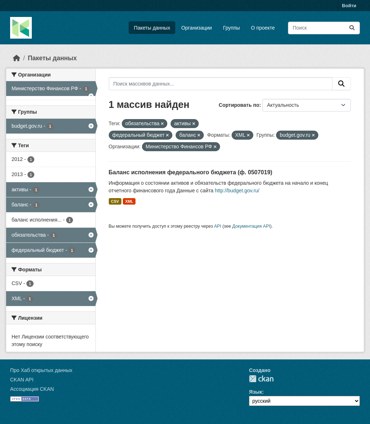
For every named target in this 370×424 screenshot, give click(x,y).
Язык (255, 392)
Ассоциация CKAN (32, 389)
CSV (115, 201)
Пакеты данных (152, 28)
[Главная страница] (16, 58)
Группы (231, 28)
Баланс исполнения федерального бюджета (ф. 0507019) (190, 172)
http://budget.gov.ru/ (237, 190)
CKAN (261, 379)
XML (129, 201)
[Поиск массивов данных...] (324, 28)
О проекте (263, 28)
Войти (349, 5)
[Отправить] (352, 28)
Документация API (251, 226)
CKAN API (22, 380)
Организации (196, 28)
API (217, 226)
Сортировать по (239, 105)
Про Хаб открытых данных (41, 370)
